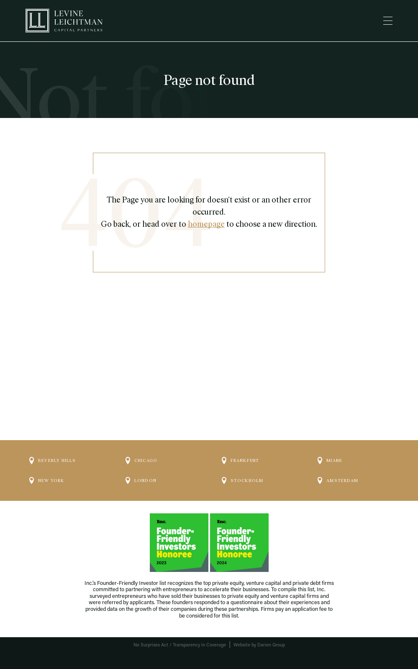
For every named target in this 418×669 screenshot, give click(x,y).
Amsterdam (338, 480)
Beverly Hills (52, 460)
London (141, 480)
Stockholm (243, 480)
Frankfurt (240, 460)
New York (46, 480)
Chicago (141, 460)
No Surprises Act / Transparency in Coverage (179, 645)
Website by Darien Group (259, 645)
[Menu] (388, 21)
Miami (330, 460)
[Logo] (64, 21)
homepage (206, 224)
